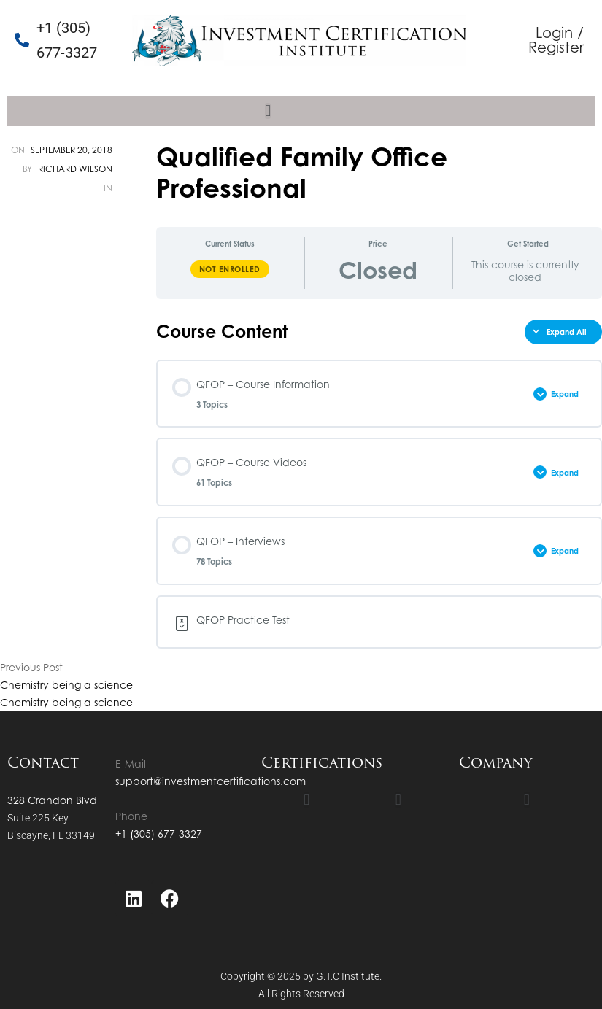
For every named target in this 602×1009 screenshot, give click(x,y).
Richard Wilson (75, 168)
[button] (268, 111)
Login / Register (556, 39)
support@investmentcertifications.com (210, 781)
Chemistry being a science (66, 685)
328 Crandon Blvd (52, 800)
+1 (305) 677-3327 (158, 833)
